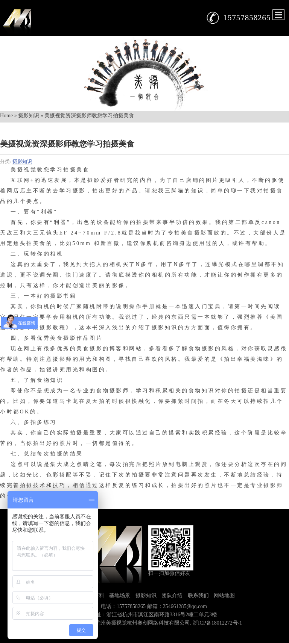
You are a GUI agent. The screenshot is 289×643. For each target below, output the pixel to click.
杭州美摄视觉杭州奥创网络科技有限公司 (142, 623)
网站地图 (224, 595)
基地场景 (119, 595)
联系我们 (198, 595)
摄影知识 (28, 115)
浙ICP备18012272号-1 (217, 623)
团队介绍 (172, 595)
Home (6, 115)
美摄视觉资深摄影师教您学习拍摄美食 (67, 143)
